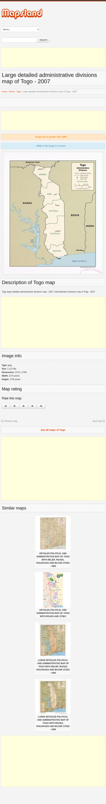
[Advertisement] (53, 57)
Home (4, 91)
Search (43, 39)
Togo (18, 91)
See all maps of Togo (53, 430)
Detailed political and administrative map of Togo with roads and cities (53, 613)
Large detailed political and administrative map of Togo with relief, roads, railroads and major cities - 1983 (53, 666)
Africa (11, 91)
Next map (97, 421)
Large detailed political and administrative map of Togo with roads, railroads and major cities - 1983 (53, 723)
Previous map (10, 421)
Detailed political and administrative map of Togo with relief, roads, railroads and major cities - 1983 (53, 559)
